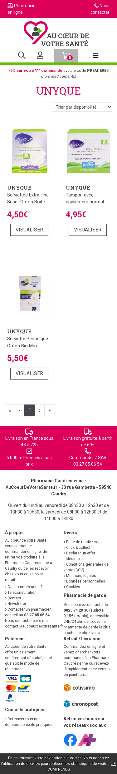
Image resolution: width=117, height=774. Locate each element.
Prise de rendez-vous (83, 542)
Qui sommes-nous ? (23, 587)
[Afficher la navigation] (95, 56)
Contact (13, 598)
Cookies (72, 587)
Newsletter (15, 604)
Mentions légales (80, 575)
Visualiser (29, 230)
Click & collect (77, 547)
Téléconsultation (21, 592)
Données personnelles (84, 581)
